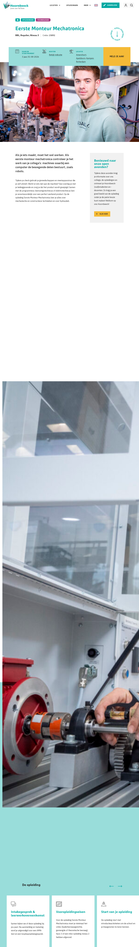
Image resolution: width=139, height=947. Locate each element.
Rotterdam (81, 61)
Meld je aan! (117, 56)
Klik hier (104, 214)
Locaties (54, 5)
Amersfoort (81, 55)
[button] (111, 886)
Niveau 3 (34, 35)
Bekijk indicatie (55, 55)
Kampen (90, 58)
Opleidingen (72, 5)
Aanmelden (112, 5)
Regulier (24, 35)
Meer (86, 5)
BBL (17, 35)
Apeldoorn (80, 58)
